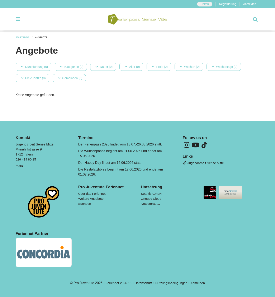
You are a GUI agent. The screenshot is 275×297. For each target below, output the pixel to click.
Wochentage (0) (224, 66)
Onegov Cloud (151, 198)
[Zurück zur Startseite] (137, 20)
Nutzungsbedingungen (172, 282)
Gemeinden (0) (70, 78)
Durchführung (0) (34, 66)
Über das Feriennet (92, 193)
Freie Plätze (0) (33, 78)
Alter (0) (132, 66)
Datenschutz (143, 282)
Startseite (23, 37)
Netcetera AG (151, 203)
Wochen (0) (190, 66)
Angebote (42, 37)
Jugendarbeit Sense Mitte (204, 163)
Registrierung (227, 4)
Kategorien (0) (71, 66)
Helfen (203, 4)
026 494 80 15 (26, 159)
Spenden (85, 203)
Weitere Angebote (91, 198)
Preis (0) (159, 66)
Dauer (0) (104, 66)
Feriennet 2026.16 (117, 282)
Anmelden (249, 4)
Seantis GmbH (152, 193)
